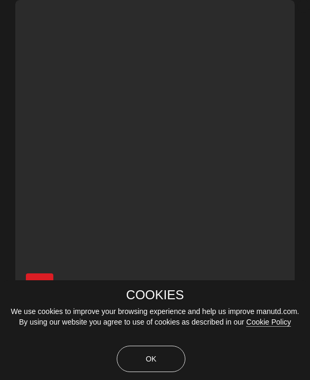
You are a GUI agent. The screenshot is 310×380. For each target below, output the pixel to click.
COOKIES (155, 295)
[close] (303, 6)
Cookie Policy (268, 322)
